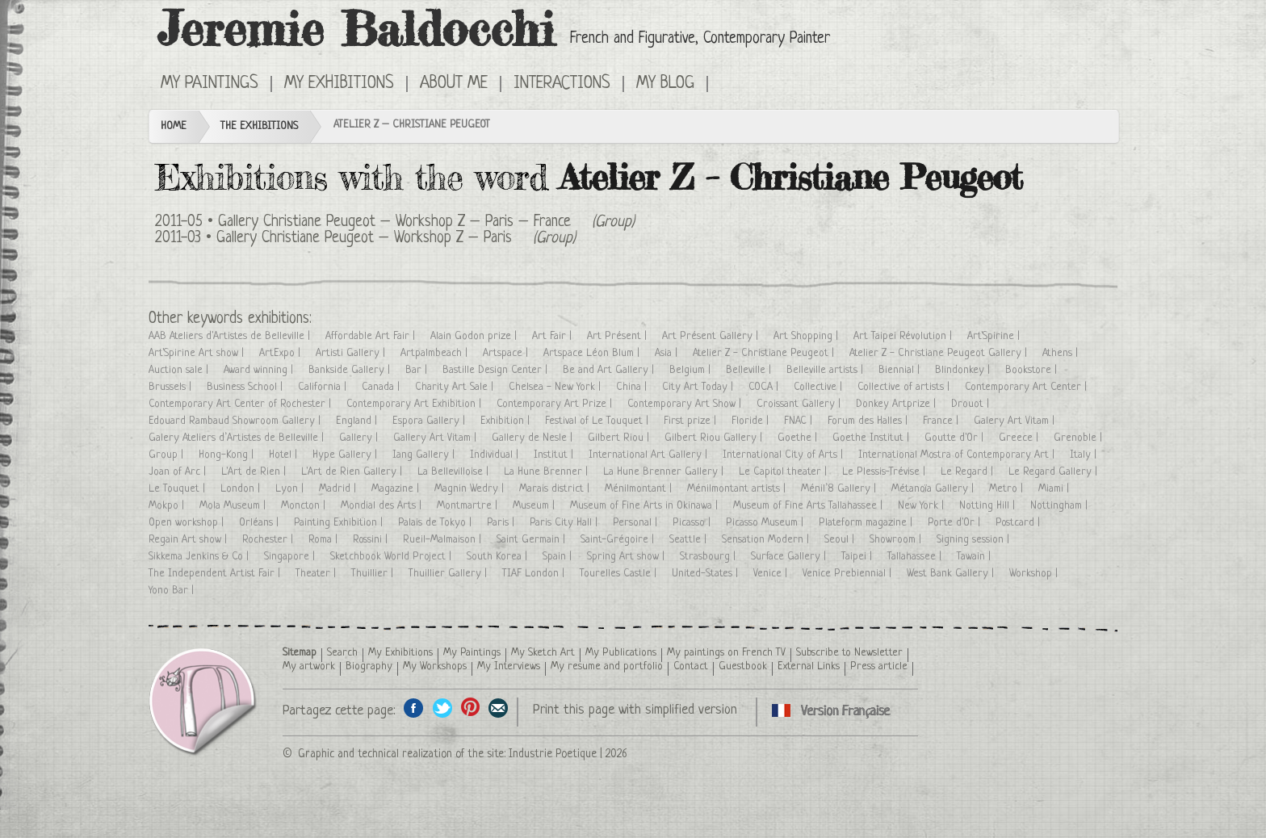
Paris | (502, 523)
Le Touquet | (178, 489)
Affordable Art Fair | (371, 336)
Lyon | (291, 489)
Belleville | (750, 370)
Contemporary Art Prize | (556, 404)
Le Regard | (968, 472)
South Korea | (498, 557)
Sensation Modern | (767, 540)
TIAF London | (535, 574)
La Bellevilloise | (454, 472)
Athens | (1061, 353)
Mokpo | (168, 506)
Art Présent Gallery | (711, 336)
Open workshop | (188, 523)
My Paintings (209, 84)
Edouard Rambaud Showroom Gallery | (236, 421)
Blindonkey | (964, 370)
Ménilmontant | (640, 489)
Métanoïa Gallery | (934, 489)
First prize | (691, 421)
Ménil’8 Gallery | (840, 489)
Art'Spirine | (995, 336)
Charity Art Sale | (456, 387)
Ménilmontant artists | (738, 489)
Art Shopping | (807, 336)
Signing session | (974, 540)
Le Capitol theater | (784, 472)
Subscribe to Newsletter (849, 653)
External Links (809, 666)
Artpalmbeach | (435, 353)
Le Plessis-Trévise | (885, 472)
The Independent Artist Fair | (216, 574)
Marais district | (556, 489)
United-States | (706, 574)
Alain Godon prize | (475, 336)
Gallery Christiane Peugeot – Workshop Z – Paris (364, 238)
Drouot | (971, 404)
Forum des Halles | (869, 421)
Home (174, 126)
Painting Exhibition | (340, 523)
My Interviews (508, 666)
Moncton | (305, 506)
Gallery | (360, 438)
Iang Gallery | (425, 455)
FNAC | (799, 421)
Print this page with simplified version (635, 710)
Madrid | (339, 489)
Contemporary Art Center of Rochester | (241, 404)
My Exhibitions (339, 84)
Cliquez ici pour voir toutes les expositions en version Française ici (731, 82)
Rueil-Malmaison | (443, 540)
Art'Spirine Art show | (198, 353)
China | (633, 387)
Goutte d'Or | (955, 438)
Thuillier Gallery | (449, 574)
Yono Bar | (173, 591)
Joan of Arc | (179, 472)
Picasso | (693, 523)
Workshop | (1035, 574)
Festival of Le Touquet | (598, 421)
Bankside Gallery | (350, 370)
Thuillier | (373, 574)
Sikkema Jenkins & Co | (200, 557)
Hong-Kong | (228, 455)
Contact (690, 666)
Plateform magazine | (867, 523)
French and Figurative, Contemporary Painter (700, 39)
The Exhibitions (259, 126)
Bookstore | (1032, 370)
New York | (922, 506)
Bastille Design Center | (496, 370)
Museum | (535, 506)
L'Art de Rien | (255, 472)
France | (942, 421)
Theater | (317, 574)
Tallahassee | (916, 557)
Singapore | (291, 557)
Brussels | (172, 387)
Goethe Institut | (872, 438)
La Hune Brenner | (547, 472)
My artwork (309, 666)
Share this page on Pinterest (470, 708)
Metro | (1007, 489)
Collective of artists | (905, 387)
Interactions (562, 84)
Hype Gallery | (346, 455)
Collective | (819, 387)
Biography (369, 666)
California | (324, 387)
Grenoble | (1079, 438)
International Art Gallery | (650, 455)
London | (241, 489)
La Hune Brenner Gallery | (665, 472)
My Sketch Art (543, 653)
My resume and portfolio (607, 666)
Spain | (559, 557)
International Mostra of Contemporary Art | (958, 455)
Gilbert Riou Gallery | (714, 438)
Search (342, 653)
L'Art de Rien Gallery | (353, 472)
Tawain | (975, 557)
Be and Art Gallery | (610, 370)
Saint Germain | (532, 540)
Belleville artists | (826, 370)
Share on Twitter (442, 708)
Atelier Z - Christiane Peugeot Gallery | (939, 353)
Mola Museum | (234, 506)
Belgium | (691, 370)
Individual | (496, 455)
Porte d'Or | (955, 523)
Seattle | (689, 540)
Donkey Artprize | (897, 404)
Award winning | (260, 370)
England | (358, 421)
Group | (168, 455)
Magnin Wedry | (470, 489)
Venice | (771, 574)
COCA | (765, 387)
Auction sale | (180, 370)
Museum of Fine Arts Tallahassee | (809, 506)
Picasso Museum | (766, 523)
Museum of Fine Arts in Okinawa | (645, 506)
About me (454, 84)
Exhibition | (506, 421)
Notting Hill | (988, 506)
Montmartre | (469, 506)
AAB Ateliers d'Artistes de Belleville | (231, 336)
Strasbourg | (709, 557)
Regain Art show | (189, 540)
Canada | (382, 387)
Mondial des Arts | (383, 506)
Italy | (1085, 455)
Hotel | (284, 455)
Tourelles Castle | (620, 574)
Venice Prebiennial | (849, 574)
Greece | (1020, 438)
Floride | (752, 421)
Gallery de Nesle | (534, 438)
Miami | (1055, 489)
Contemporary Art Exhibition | (415, 404)
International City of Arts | (784, 455)
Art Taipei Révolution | (904, 336)
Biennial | (900, 370)
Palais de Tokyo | (436, 523)
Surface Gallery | (790, 557)
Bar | (417, 370)
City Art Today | (699, 387)
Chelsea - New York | (556, 387)
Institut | (555, 455)
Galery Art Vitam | (1016, 421)
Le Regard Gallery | (1054, 472)
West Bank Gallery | (952, 574)
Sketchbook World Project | (392, 557)
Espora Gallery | (430, 421)
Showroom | (897, 540)
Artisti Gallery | (352, 353)
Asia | (668, 353)
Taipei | (858, 557)
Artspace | (507, 353)
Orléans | (260, 523)
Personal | (636, 523)
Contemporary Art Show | (685, 404)
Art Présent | (618, 336)
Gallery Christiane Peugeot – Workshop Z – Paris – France (394, 222)
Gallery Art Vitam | (436, 438)
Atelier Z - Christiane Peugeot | (765, 353)
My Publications (620, 653)
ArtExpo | (281, 353)
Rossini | (372, 540)
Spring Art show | (627, 557)
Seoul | (840, 540)
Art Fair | (553, 336)
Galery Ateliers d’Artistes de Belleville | (238, 438)
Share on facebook (414, 708)
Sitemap (299, 653)
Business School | (246, 387)
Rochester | (269, 540)
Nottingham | (1060, 506)
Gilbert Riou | (620, 438)
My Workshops (435, 666)
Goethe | (799, 438)
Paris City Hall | (565, 523)
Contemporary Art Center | (1027, 387)
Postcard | (1019, 523)
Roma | (324, 540)
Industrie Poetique (553, 754)
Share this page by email (498, 708)
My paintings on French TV (726, 653)
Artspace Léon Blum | (593, 353)
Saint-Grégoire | (619, 540)
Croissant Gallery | (800, 404)
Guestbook (743, 666)
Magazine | (396, 489)
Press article (879, 666)
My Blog (665, 84)
